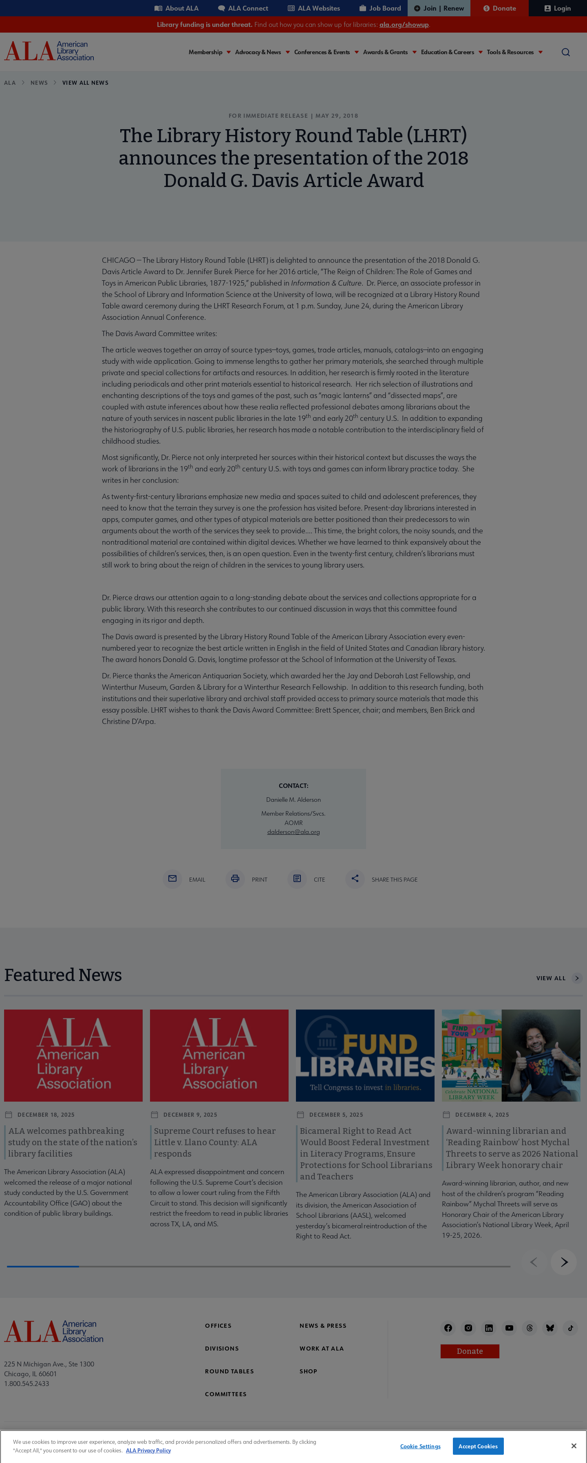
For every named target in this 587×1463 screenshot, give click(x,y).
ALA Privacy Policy (148, 1455)
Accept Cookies (478, 1451)
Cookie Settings (420, 1451)
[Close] (574, 1452)
